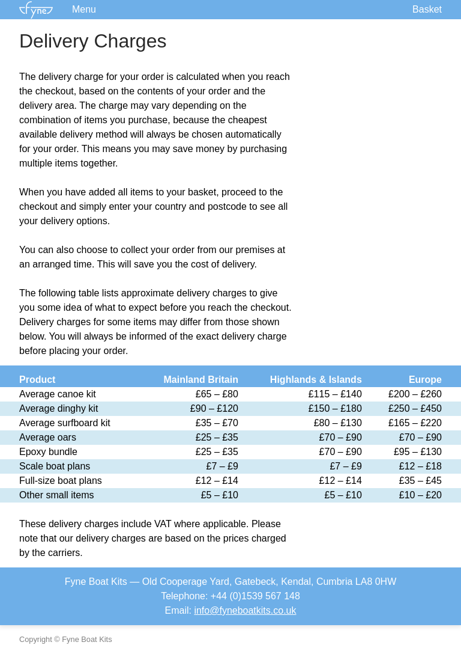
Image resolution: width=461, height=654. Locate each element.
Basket (427, 9)
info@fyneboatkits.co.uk (245, 610)
